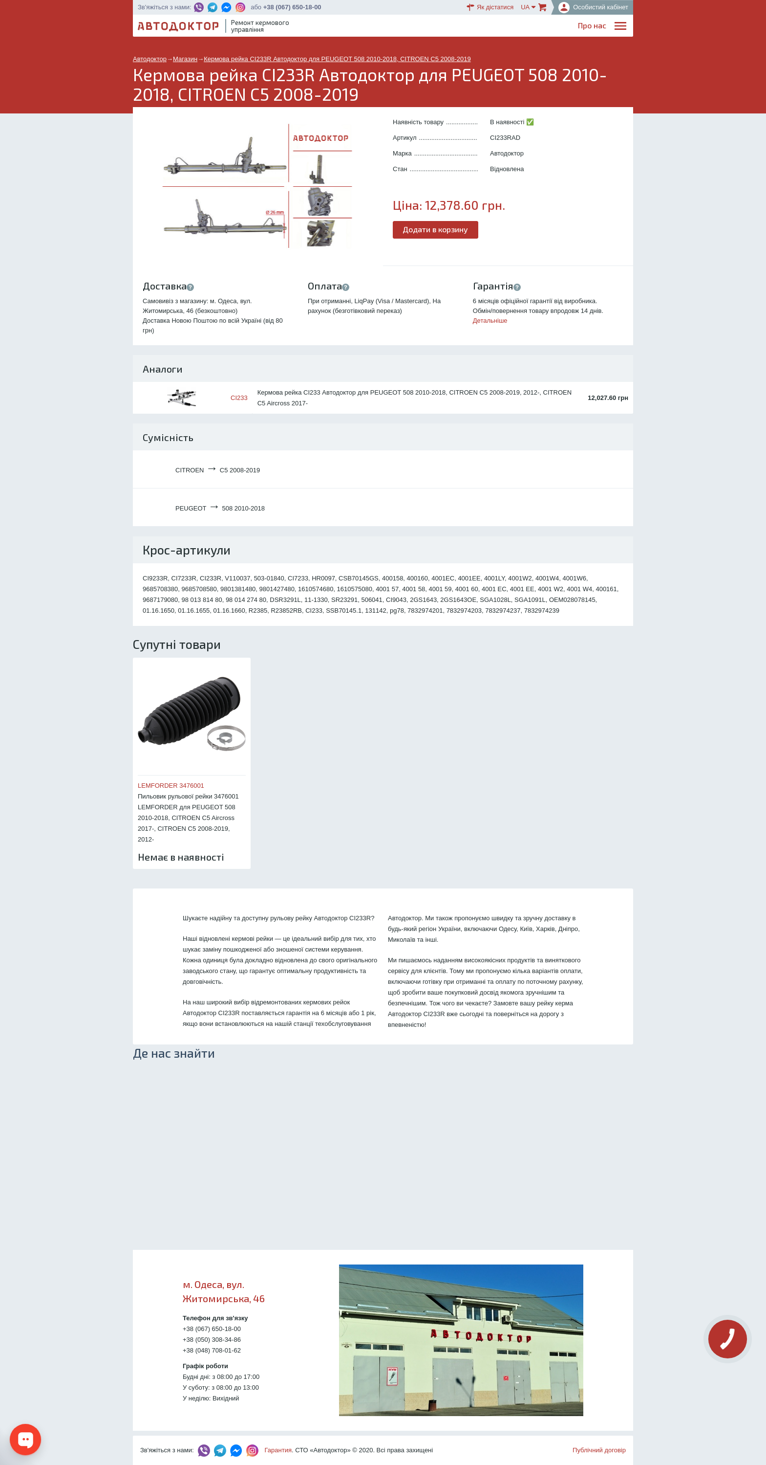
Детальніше (490, 320)
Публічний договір (599, 1450)
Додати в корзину (435, 229)
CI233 (239, 397)
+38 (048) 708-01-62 (212, 1350)
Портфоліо (587, 27)
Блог (425, 27)
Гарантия (278, 1450)
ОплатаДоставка (495, 28)
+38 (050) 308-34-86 (212, 1339)
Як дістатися (490, 7)
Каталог (455, 27)
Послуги (395, 27)
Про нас (358, 27)
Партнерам (540, 27)
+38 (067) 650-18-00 (292, 7)
